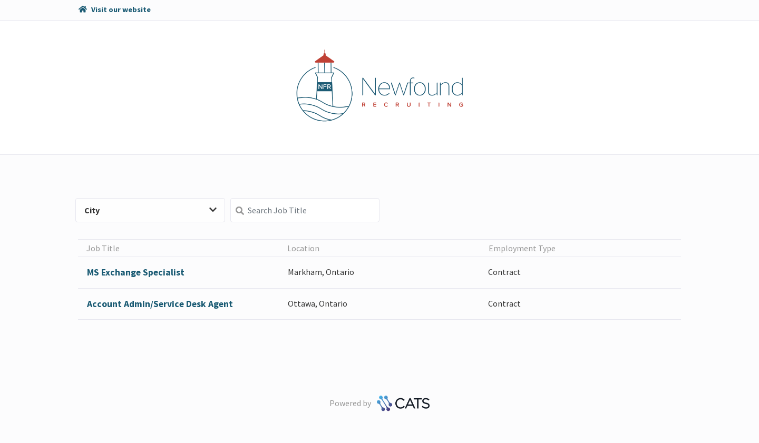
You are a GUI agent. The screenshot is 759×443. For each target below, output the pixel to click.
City (150, 210)
